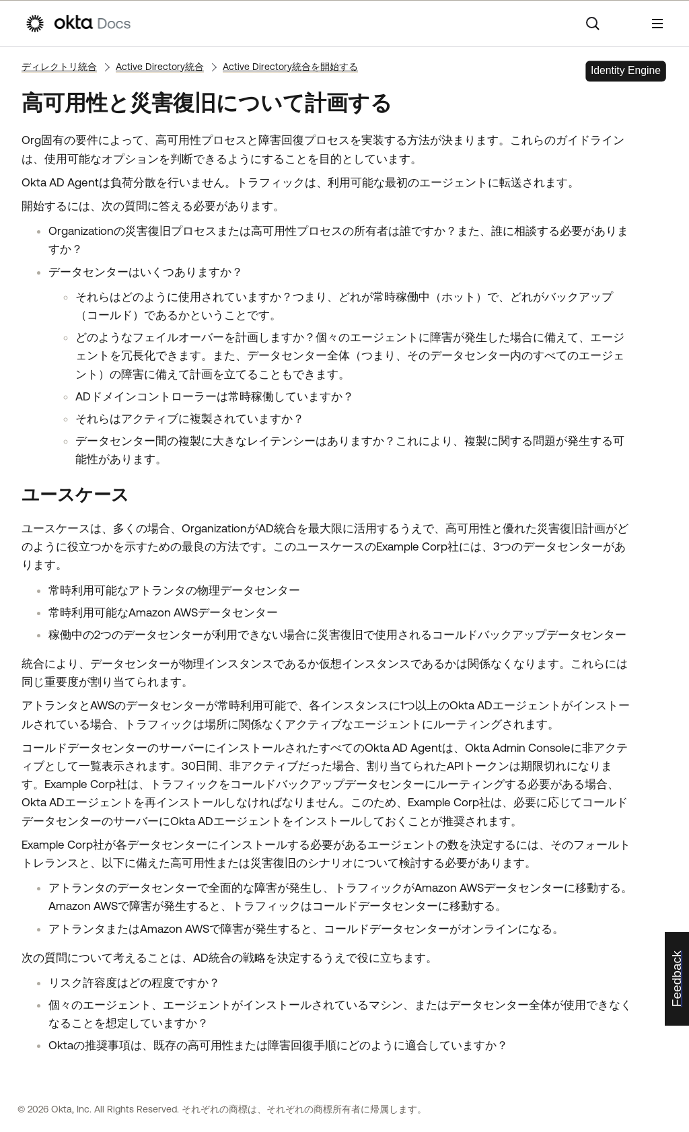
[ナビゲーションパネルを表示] (657, 23)
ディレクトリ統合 (59, 66)
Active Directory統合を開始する (290, 66)
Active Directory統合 (160, 66)
